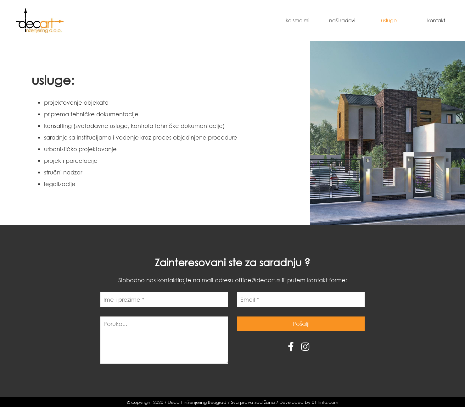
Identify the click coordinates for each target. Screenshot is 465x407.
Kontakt (436, 20)
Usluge (389, 20)
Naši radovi (342, 20)
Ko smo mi (297, 20)
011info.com (325, 402)
